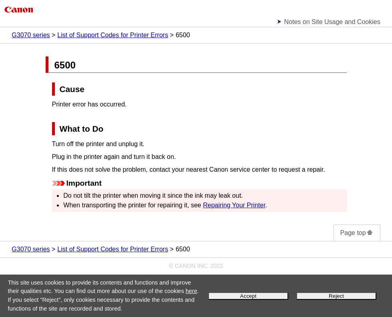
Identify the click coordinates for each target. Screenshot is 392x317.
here (191, 291)
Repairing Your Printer (234, 205)
